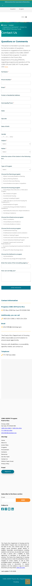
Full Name (4, 72)
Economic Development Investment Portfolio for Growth (15, 246)
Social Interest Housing (8, 196)
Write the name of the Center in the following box (15, 157)
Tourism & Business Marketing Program (13, 240)
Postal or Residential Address (10, 95)
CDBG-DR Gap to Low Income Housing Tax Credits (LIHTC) (14, 201)
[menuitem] (11, 9)
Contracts (4, 452)
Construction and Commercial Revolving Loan (15, 237)
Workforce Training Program (10, 235)
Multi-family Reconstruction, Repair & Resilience (15, 210)
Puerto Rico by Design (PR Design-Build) (13, 259)
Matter (3, 148)
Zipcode (4, 118)
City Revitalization (7, 256)
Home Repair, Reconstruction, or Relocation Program (14, 190)
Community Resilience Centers (10, 224)
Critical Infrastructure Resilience (11, 222)
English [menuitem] (21, 9)
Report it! (8, 471)
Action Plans (4, 445)
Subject (4, 140)
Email (3, 87)
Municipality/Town (7, 103)
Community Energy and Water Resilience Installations (13, 207)
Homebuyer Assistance (8, 213)
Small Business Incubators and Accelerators (14, 233)
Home (5, 25)
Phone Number (6, 79)
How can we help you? (8, 271)
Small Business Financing (9, 230)
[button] (23, 17)
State (3, 111)
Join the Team (5, 456)
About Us (4, 442)
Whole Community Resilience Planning (13, 176)
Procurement (5, 449)
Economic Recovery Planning (10, 181)
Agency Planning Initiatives (9, 179)
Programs (4, 447)
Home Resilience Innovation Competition (13, 183)
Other (10, 137)
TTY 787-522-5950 (6, 430)
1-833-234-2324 (17, 428)
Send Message (16, 287)
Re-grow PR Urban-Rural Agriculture (12, 250)
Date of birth (5, 126)
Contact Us (4, 459)
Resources (4, 454)
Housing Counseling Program (10, 198)
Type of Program (6, 166)
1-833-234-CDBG (6, 428)
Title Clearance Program (9, 193)
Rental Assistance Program (9, 204)
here (6, 67)
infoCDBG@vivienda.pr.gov (9, 433)
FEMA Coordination (7, 219)
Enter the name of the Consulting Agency (15, 263)
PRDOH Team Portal (7, 461)
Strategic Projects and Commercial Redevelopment (12, 243)
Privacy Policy (5, 463)
